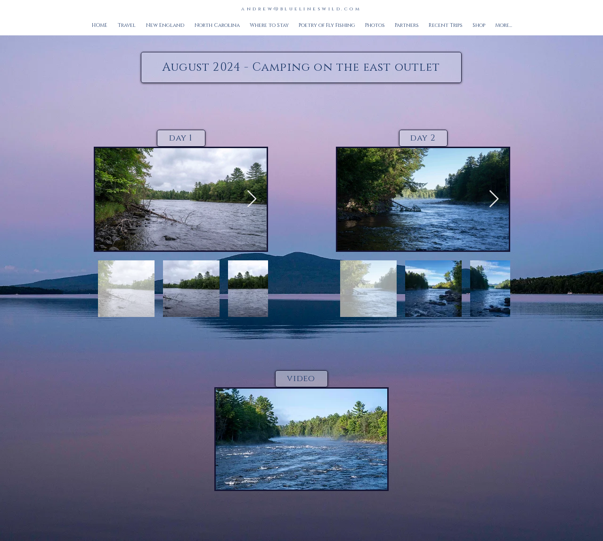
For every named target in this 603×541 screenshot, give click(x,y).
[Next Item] (251, 199)
